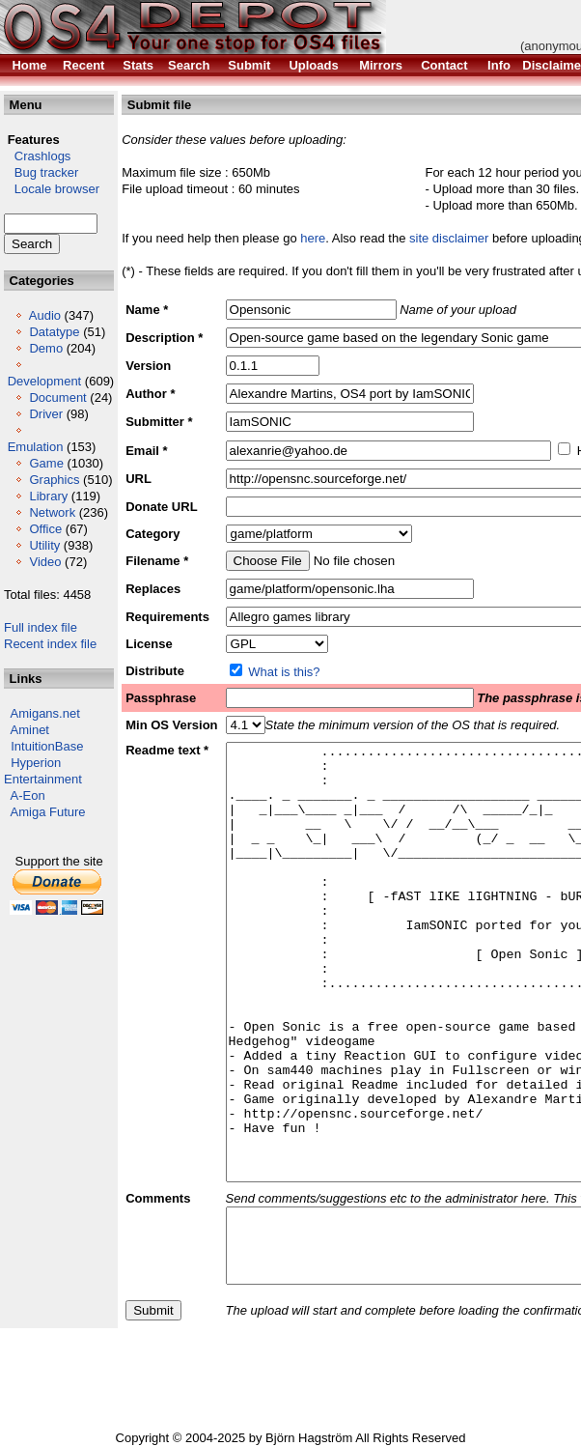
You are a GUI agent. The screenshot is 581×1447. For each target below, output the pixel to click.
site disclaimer (448, 238)
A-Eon (28, 795)
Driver (46, 414)
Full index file (40, 627)
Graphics (54, 479)
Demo (46, 348)
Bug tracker (41, 172)
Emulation (36, 447)
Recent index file (50, 644)
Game (46, 463)
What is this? (283, 672)
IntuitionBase (47, 746)
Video (45, 561)
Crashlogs (37, 156)
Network (52, 512)
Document (57, 397)
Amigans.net (45, 713)
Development (45, 381)
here (312, 238)
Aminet (30, 730)
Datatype (54, 332)
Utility (44, 545)
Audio (45, 315)
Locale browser (51, 189)
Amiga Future (48, 812)
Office (45, 529)
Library (48, 496)
